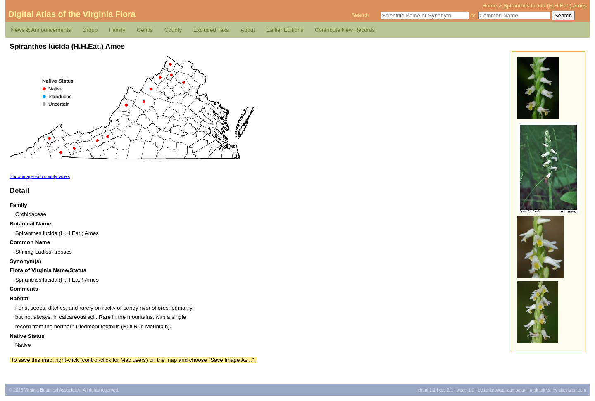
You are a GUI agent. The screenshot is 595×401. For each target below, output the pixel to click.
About (247, 30)
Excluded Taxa (211, 30)
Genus (145, 30)
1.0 (465, 389)
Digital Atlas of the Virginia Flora (72, 14)
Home (489, 5)
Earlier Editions (285, 30)
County (173, 30)
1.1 (427, 389)
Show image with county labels (40, 176)
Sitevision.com (572, 389)
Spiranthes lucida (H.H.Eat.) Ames (545, 5)
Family (117, 30)
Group (90, 30)
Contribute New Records (345, 30)
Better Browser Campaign (502, 389)
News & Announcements (41, 30)
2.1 (446, 389)
